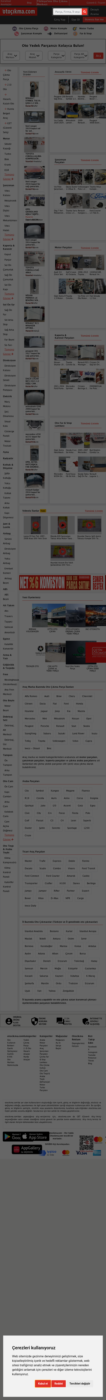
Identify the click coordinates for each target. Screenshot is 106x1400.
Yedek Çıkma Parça (26, 1043)
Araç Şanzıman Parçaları (44, 1051)
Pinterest (92, 1058)
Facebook (92, 1047)
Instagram (92, 1052)
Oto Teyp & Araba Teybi (45, 1076)
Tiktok (91, 1061)
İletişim (75, 1046)
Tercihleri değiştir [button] (79, 1383)
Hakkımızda (12, 1065)
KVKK (9, 1057)
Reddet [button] (58, 1383)
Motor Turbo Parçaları (44, 1087)
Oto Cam (44, 1071)
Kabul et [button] (43, 1383)
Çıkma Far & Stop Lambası (44, 1059)
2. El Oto (27, 1048)
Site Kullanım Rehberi (11, 1043)
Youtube (92, 1055)
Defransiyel (45, 1082)
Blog (90, 1063)
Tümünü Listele (90, 335)
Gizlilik (10, 1054)
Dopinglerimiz (78, 1043)
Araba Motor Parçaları (44, 1043)
